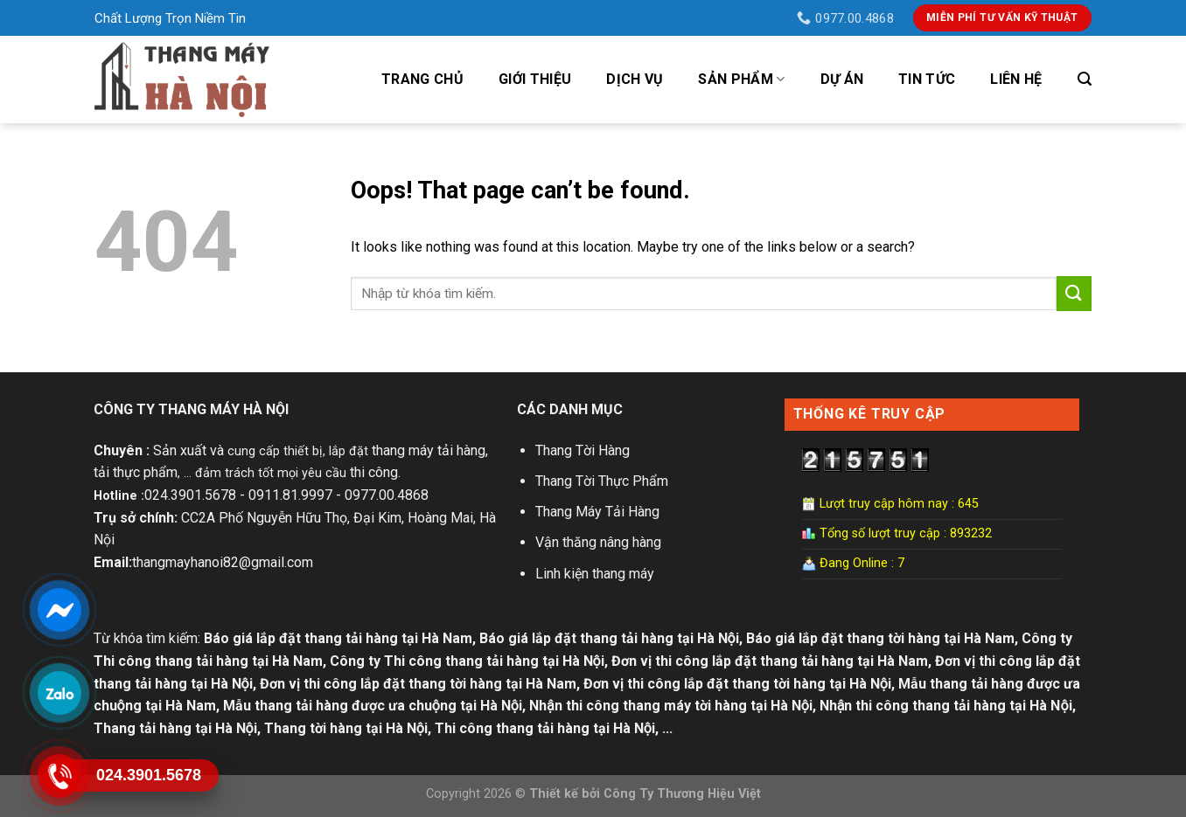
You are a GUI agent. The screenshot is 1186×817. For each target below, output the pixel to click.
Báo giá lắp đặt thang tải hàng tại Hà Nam (338, 638)
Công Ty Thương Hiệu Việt (682, 793)
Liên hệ (1016, 79)
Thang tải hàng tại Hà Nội (175, 728)
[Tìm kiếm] (1085, 79)
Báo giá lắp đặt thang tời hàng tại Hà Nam (880, 638)
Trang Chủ (422, 79)
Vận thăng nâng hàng (598, 542)
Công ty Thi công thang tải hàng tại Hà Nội (467, 661)
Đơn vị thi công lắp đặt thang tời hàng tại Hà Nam (418, 683)
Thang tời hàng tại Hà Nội (346, 728)
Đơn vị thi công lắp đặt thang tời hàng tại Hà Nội (737, 683)
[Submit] (1074, 293)
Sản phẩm (741, 79)
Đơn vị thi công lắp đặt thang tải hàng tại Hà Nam (769, 661)
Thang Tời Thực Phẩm (601, 481)
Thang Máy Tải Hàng (597, 511)
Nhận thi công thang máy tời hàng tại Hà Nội (671, 705)
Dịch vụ (634, 79)
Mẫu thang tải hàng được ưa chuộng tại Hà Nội (372, 705)
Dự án (842, 79)
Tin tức (926, 79)
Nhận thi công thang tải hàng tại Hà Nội (946, 705)
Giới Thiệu (535, 79)
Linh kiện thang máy (594, 573)
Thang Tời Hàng (582, 450)
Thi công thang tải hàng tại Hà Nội (545, 728)
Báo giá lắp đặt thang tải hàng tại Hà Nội (609, 638)
